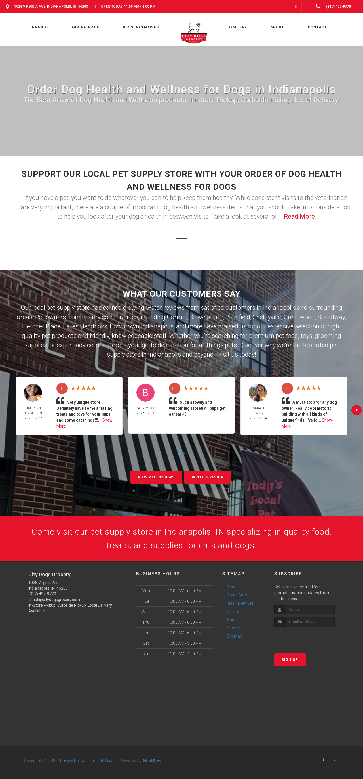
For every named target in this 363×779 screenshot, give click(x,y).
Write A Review (208, 477)
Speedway (331, 317)
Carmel (177, 317)
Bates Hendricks (85, 326)
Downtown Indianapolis (142, 326)
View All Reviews (156, 477)
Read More (299, 216)
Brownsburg (206, 317)
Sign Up (290, 659)
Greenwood (299, 317)
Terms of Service (102, 760)
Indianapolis (279, 307)
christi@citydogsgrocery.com (54, 599)
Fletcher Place (41, 326)
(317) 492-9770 (42, 594)
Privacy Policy (72, 760)
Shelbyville (267, 317)
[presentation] (304, 637)
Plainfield (237, 317)
